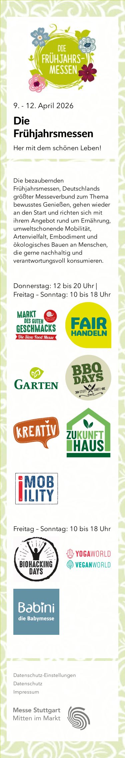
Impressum (26, 692)
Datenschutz (27, 684)
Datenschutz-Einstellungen (44, 675)
